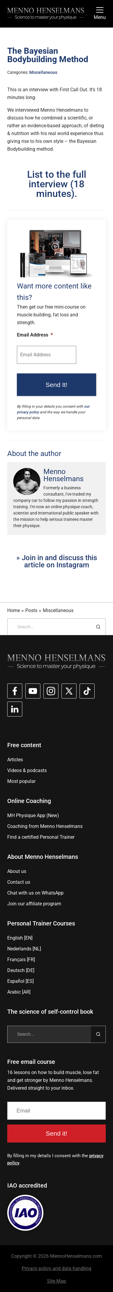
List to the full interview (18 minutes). (56, 184)
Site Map (56, 1281)
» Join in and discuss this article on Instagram (56, 561)
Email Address (35, 335)
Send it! (56, 1133)
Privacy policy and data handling (56, 1268)
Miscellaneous (43, 72)
